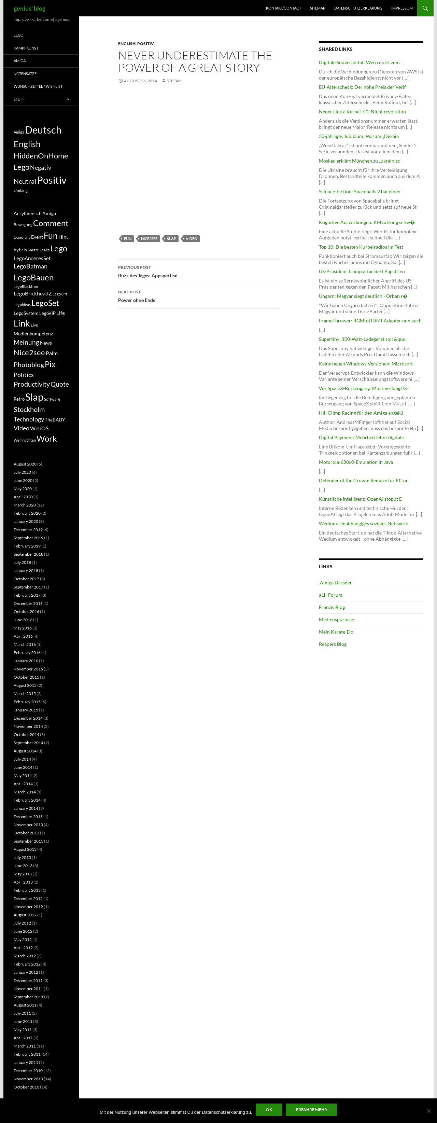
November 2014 (28, 726)
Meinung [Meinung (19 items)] (26, 342)
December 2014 (28, 718)
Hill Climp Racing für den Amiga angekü (361, 413)
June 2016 (23, 619)
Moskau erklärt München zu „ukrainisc (359, 161)
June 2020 (23, 480)
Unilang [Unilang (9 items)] (21, 190)
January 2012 (26, 972)
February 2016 (27, 652)
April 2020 (23, 496)
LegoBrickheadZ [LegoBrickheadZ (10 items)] (33, 293)
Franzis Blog (332, 607)
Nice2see (149, 238)
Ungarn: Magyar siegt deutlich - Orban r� (363, 296)
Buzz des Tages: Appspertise (199, 270)
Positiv (145, 43)
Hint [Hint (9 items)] (63, 237)
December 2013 (28, 816)
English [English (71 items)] (27, 144)
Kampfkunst (26, 48)
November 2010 (28, 1078)
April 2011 (23, 1037)
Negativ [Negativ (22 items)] (40, 167)
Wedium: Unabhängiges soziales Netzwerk (363, 523)
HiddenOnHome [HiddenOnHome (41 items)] (41, 155)
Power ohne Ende (199, 295)
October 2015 (26, 677)
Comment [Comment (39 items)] (51, 223)
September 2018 (28, 554)
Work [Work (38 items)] (47, 438)
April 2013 (23, 882)
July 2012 (22, 923)
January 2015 (26, 709)
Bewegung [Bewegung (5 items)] (23, 224)
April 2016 (23, 636)
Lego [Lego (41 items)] (21, 167)
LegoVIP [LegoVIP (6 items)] (47, 313)
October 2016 (26, 611)
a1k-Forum (330, 595)
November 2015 (28, 668)
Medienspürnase (336, 619)
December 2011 (28, 980)
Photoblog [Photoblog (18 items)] (29, 365)
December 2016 (28, 603)
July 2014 (22, 759)
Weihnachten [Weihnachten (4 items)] (25, 440)
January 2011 (26, 1062)
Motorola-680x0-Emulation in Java (356, 462)
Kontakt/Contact (283, 8)
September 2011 (28, 996)
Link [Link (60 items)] (22, 323)
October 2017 (26, 578)
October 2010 (26, 1087)
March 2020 (25, 505)
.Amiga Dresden (336, 582)
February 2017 (27, 595)
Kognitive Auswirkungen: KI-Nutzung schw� (367, 222)
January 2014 (26, 808)
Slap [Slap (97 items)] (34, 397)
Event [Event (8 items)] (37, 237)
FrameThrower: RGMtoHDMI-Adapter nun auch (370, 320)
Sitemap (317, 8)
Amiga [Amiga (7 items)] (19, 132)
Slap (171, 238)
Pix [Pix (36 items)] (50, 364)
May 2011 (23, 1029)
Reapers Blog (333, 644)
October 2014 (26, 734)
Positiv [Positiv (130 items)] (52, 180)
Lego (19, 35)
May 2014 (23, 775)
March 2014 (25, 791)
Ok (269, 1109)
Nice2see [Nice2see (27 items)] (29, 352)
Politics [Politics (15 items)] (24, 374)
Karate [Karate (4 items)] (33, 250)
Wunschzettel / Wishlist (38, 86)
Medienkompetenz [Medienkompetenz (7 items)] (33, 333)
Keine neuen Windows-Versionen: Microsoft (366, 363)
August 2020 (25, 464)
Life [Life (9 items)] (60, 313)
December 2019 (28, 529)
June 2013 (23, 865)
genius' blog (29, 8)
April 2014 (23, 783)
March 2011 (25, 1046)
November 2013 (28, 824)
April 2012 (23, 947)
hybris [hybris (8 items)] (20, 249)
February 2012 (27, 964)
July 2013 (22, 857)
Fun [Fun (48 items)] (51, 235)
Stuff (19, 99)
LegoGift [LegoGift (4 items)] (60, 294)
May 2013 (23, 873)
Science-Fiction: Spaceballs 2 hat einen (359, 191)
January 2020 (26, 521)
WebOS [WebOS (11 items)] (39, 428)
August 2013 (25, 849)
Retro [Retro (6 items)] (19, 399)
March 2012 (25, 955)
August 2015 (25, 685)
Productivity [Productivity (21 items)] (32, 384)
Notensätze (25, 73)
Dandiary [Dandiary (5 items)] (22, 237)
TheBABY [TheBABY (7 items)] (55, 419)
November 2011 (28, 988)
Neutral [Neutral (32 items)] (25, 181)
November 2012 (28, 906)
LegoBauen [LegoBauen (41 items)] (34, 277)
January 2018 (26, 570)
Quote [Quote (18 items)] (60, 384)
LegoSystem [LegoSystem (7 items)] (26, 313)
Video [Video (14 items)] (21, 428)
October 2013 (26, 832)
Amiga (20, 60)
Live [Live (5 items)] (34, 325)
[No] (428, 1110)
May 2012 (23, 939)
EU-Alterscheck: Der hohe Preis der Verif (362, 87)
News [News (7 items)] (46, 343)
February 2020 (27, 513)
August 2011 (25, 1005)
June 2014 (23, 767)
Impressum (402, 8)
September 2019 (28, 537)
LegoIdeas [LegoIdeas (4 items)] (22, 304)
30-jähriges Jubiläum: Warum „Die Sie (359, 136)
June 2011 (23, 1021)
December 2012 (28, 898)
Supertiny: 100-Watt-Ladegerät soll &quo (362, 339)
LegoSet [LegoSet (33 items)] (45, 303)
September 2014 (28, 742)
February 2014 (27, 800)
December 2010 (28, 1070)
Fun (127, 238)
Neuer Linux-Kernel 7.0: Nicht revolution (362, 111)
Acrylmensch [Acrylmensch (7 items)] (28, 213)
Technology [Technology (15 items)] (29, 419)
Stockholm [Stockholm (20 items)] (29, 409)
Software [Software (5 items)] (52, 399)
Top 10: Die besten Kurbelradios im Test (361, 247)
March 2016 (25, 644)
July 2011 (22, 1013)
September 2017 (28, 587)
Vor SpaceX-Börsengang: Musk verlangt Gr (364, 388)
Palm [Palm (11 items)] (52, 353)
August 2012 (25, 914)
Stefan (174, 80)
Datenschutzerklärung (358, 8)
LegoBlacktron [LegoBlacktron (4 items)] (26, 286)
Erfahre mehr (311, 1109)
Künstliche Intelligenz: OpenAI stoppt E (360, 499)
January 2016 (26, 660)
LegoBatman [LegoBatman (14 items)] (30, 266)
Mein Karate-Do (336, 632)
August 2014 (25, 750)
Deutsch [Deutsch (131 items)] (43, 130)
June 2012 (23, 931)
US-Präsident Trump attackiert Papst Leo (362, 271)
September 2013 (28, 841)
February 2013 (27, 890)
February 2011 (27, 1054)
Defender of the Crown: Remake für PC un (364, 480)
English (127, 43)
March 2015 (25, 693)
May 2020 (23, 488)
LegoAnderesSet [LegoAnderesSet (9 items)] (32, 258)
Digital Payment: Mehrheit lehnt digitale (361, 437)
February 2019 (27, 546)
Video (191, 238)
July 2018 (22, 562)
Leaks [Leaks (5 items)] (45, 249)
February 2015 (27, 701)
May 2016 (23, 627)
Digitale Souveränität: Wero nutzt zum (359, 62)
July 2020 (22, 472)
